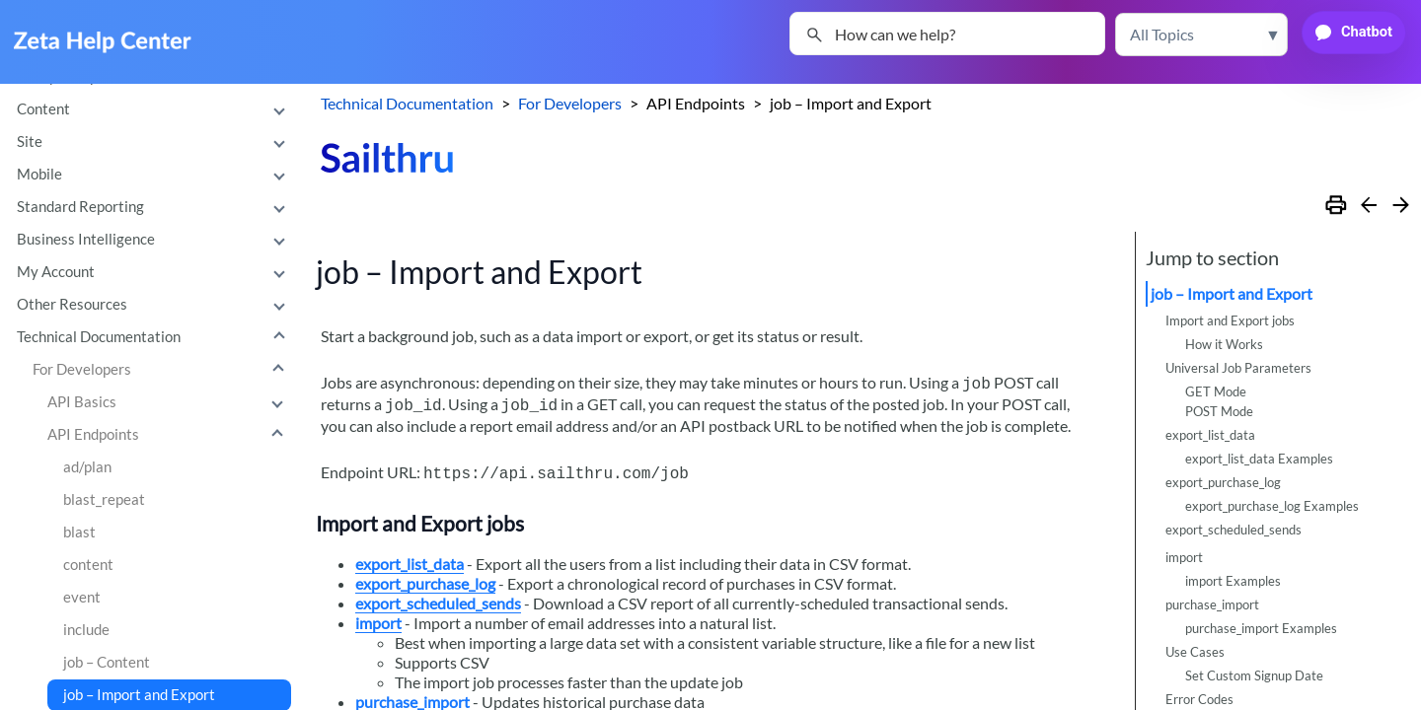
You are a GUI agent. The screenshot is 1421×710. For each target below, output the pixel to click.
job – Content (106, 662)
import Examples (1233, 581)
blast (79, 532)
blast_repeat (104, 499)
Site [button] (155, 142)
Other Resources (155, 304)
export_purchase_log (425, 577)
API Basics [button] (169, 402)
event (82, 597)
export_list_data (409, 557)
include (86, 629)
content (88, 564)
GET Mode (1215, 391)
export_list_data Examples (1259, 458)
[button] (1201, 34)
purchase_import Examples (1261, 628)
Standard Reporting (155, 207)
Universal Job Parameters (1238, 368)
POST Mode (1219, 411)
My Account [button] (155, 272)
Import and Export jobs (1230, 320)
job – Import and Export (1231, 293)
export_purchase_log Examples (1272, 506)
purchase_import (412, 695)
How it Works (1224, 344)
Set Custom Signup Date (1254, 675)
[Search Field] (947, 33)
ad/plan (87, 467)
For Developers (163, 370)
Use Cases (1195, 652)
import (378, 616)
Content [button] (155, 109)
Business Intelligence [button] (155, 239)
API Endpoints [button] (169, 435)
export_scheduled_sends (438, 597)
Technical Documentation (155, 337)
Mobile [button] (155, 174)
